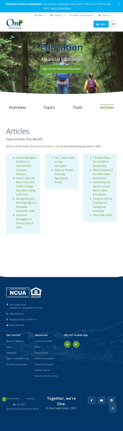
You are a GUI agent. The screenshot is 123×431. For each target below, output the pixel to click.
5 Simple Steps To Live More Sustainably (101, 162)
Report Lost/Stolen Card (17, 358)
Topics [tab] (49, 107)
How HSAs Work (102, 215)
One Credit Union (59, 408)
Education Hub (51, 146)
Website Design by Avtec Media (24, 408)
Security (30, 398)
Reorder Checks (42, 370)
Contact (103, 15)
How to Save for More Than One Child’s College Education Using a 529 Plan (25, 186)
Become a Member (15, 341)
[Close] (119, 3)
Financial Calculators (44, 358)
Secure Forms (41, 352)
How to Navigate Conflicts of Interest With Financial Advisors (26, 166)
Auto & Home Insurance (46, 375)
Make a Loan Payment (81, 15)
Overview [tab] (17, 107)
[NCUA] (24, 292)
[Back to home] (15, 24)
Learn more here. (60, 8)
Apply (9, 346)
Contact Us (11, 352)
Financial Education (44, 364)
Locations (57, 15)
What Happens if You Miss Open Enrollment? (103, 174)
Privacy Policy (13, 398)
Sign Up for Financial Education (61, 68)
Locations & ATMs (43, 341)
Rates (39, 15)
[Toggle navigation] (113, 24)
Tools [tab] (77, 107)
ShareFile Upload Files (16, 364)
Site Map (19, 404)
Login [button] (101, 24)
